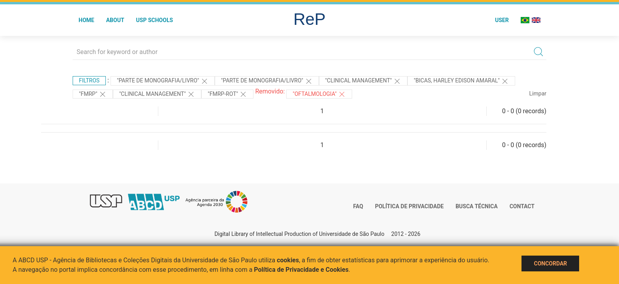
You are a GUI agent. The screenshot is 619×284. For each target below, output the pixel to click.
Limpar (537, 93)
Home (86, 20)
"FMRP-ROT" (227, 94)
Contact (522, 206)
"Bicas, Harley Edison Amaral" (461, 81)
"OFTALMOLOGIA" (319, 94)
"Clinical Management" (363, 81)
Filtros (89, 80)
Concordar (550, 263)
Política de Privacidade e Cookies (301, 269)
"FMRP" (93, 94)
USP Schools (154, 20)
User (502, 20)
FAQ (358, 206)
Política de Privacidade (409, 206)
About (115, 20)
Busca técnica (477, 206)
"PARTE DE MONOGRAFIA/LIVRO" (162, 81)
